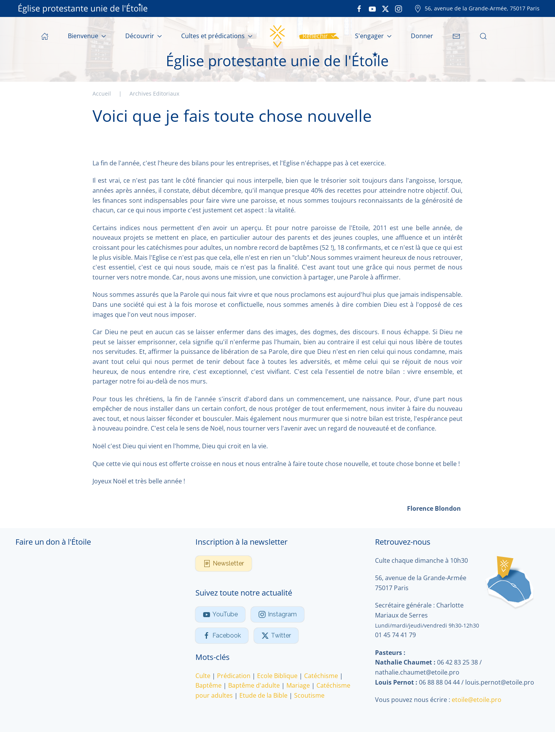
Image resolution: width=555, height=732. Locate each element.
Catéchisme (321, 675)
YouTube (220, 614)
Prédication (234, 675)
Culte (202, 675)
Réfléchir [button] (319, 36)
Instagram (277, 614)
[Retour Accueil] (277, 36)
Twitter (276, 635)
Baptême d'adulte (254, 685)
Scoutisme (309, 695)
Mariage (298, 685)
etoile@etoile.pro (476, 699)
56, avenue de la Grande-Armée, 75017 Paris (477, 8)
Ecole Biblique (277, 675)
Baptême (208, 685)
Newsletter (223, 563)
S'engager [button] (373, 36)
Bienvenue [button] (87, 36)
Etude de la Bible (263, 695)
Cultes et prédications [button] (216, 36)
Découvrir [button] (143, 36)
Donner (422, 36)
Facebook (222, 635)
